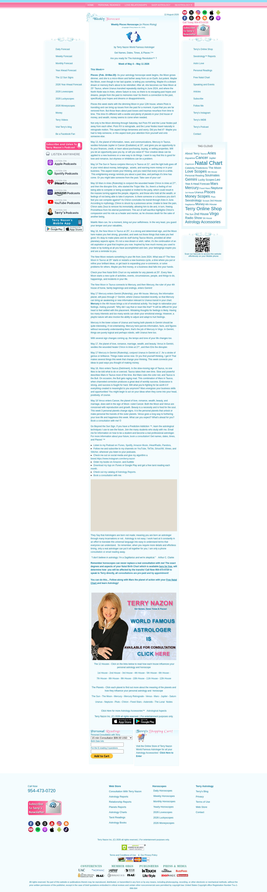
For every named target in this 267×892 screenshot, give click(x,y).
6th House (164, 673)
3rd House (127, 673)
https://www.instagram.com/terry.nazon (116, 458)
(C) (114, 839)
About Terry (192, 153)
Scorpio (206, 201)
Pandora (166, 445)
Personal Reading (195, 175)
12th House (165, 678)
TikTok (150, 448)
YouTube (141, 448)
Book (93, 420)
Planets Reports (117, 807)
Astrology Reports (126, 472)
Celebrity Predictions (196, 168)
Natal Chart (208, 163)
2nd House (115, 673)
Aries (211, 153)
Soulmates (212, 175)
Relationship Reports (120, 801)
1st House (103, 673)
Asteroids (148, 702)
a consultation (103, 420)
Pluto (117, 702)
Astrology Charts (118, 812)
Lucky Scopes (206, 179)
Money (200, 204)
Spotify (129, 445)
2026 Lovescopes (162, 812)
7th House (102, 678)
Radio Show (194, 218)
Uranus (99, 702)
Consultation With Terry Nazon (125, 791)
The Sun (96, 696)
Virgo (214, 213)
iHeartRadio (155, 445)
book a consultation (139, 436)
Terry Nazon (64, 16)
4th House (139, 673)
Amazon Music (140, 445)
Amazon (117, 462)
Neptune (108, 702)
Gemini (191, 179)
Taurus (203, 153)
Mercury (130, 164)
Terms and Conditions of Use (123, 855)
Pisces (209, 192)
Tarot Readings (117, 817)
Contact (200, 812)
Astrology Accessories (132, 711)
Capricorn (190, 164)
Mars (101, 183)
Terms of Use (203, 801)
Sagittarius (190, 204)
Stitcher (94, 452)
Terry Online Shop (203, 208)
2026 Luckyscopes (163, 817)
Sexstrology (193, 200)
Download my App (102, 465)
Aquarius (190, 158)
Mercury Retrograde (134, 696)
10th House (138, 678)
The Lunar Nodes (163, 702)
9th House (126, 678)
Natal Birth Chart (115, 272)
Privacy (200, 796)
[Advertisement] (134, 505)
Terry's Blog (202, 791)
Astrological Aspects (157, 711)
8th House (114, 678)
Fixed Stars (136, 702)
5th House (152, 673)
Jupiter (164, 696)
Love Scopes (196, 171)
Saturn (172, 696)
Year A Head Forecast (197, 183)
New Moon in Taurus (113, 231)
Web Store (201, 807)
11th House (152, 678)
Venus (160, 343)
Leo (217, 179)
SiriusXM (159, 448)
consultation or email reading (105, 552)
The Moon (107, 696)
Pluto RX (146, 123)
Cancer (202, 157)
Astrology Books (117, 822)
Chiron (158, 183)
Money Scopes (198, 196)
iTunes (121, 445)
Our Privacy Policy (149, 855)
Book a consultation (103, 475)
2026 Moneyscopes (163, 823)
